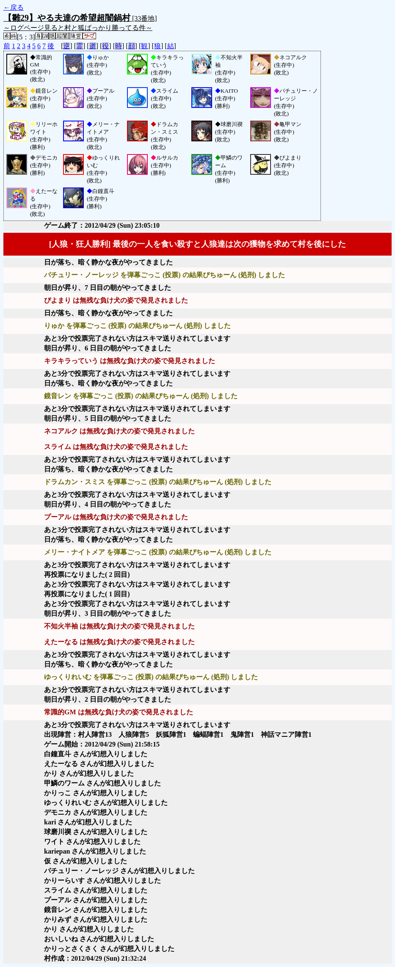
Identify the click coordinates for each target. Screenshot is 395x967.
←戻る (13, 7)
